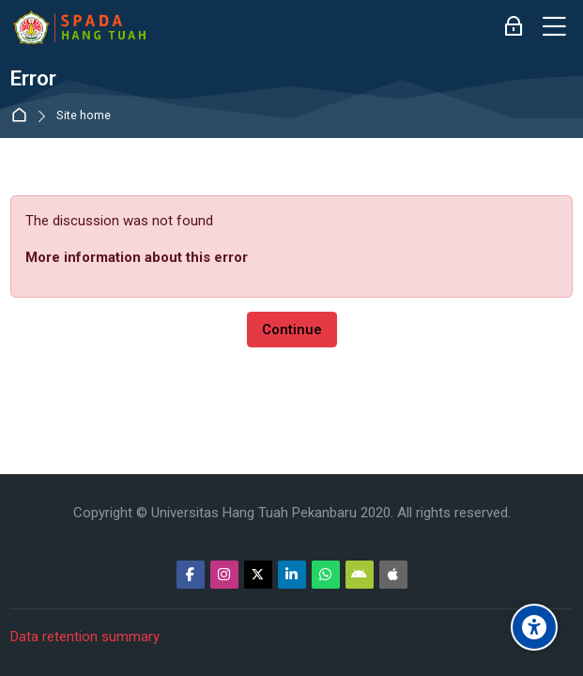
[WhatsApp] (326, 575)
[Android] (359, 575)
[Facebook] (190, 575)
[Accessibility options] (534, 627)
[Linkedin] (292, 575)
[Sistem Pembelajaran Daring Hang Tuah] (78, 27)
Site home (83, 116)
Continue (292, 329)
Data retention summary (85, 636)
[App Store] (393, 575)
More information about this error (136, 257)
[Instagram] (224, 575)
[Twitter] (258, 575)
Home (23, 116)
